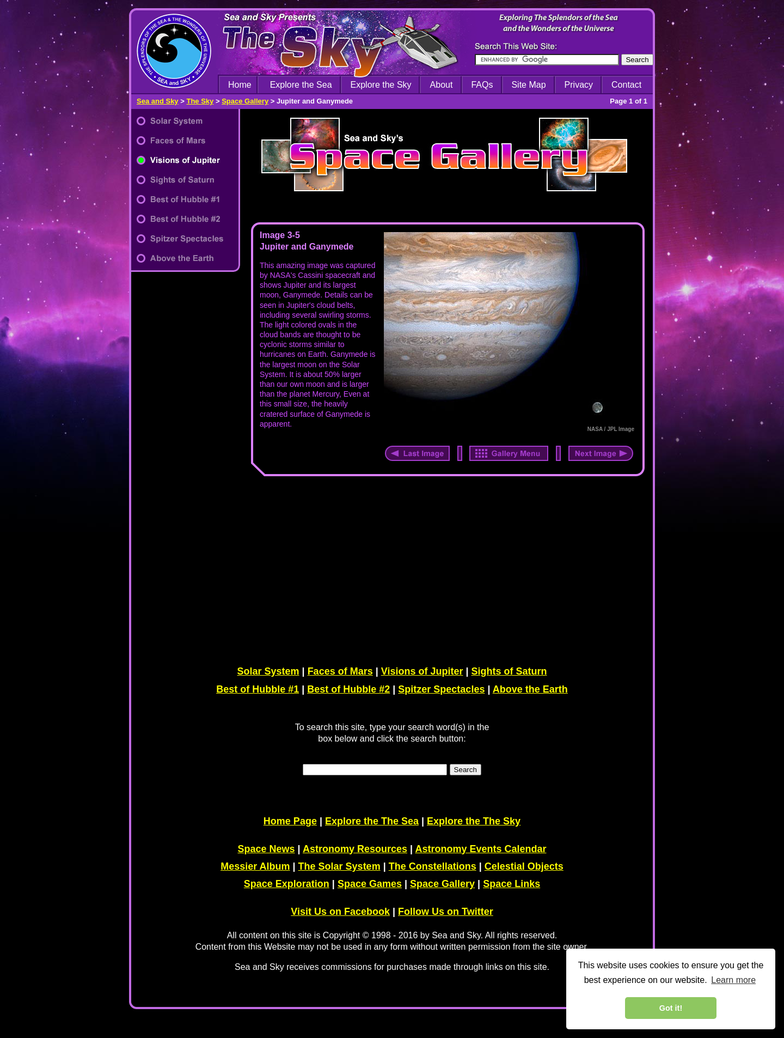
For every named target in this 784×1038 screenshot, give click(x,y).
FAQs (482, 84)
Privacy (579, 84)
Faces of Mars (340, 671)
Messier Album (255, 866)
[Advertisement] (445, 569)
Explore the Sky (381, 84)
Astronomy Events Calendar (480, 848)
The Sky (199, 101)
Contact (626, 84)
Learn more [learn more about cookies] (733, 980)
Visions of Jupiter (422, 671)
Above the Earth (530, 689)
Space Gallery (245, 101)
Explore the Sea (301, 84)
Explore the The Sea (372, 821)
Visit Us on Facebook (340, 911)
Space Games (370, 883)
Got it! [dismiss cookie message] (670, 1008)
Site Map (528, 84)
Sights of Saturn (509, 671)
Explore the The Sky (473, 821)
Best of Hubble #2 (348, 689)
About (441, 84)
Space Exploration (286, 883)
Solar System (268, 671)
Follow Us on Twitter (445, 911)
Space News (266, 848)
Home (240, 84)
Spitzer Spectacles (441, 689)
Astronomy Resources (355, 848)
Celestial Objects (524, 866)
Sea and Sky (158, 101)
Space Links (511, 883)
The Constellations (432, 866)
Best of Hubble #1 (257, 689)
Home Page (290, 821)
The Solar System (339, 866)
